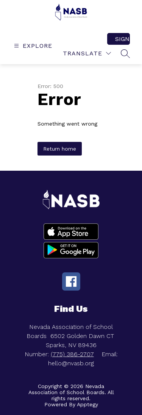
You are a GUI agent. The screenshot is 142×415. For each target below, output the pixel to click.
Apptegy (87, 404)
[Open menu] (32, 45)
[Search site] (125, 53)
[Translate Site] (87, 53)
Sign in (122, 38)
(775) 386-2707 (72, 354)
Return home (59, 149)
